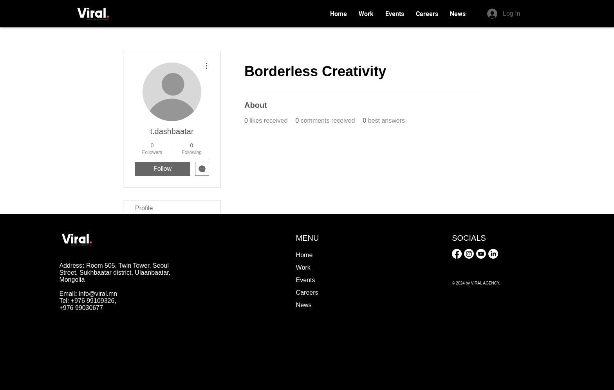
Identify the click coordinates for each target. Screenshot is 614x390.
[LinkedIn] (493, 254)
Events (305, 280)
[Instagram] (469, 254)
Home (304, 255)
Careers (307, 292)
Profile (144, 208)
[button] (427, 14)
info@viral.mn (98, 293)
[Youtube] (481, 254)
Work (303, 267)
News (304, 305)
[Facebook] (457, 254)
